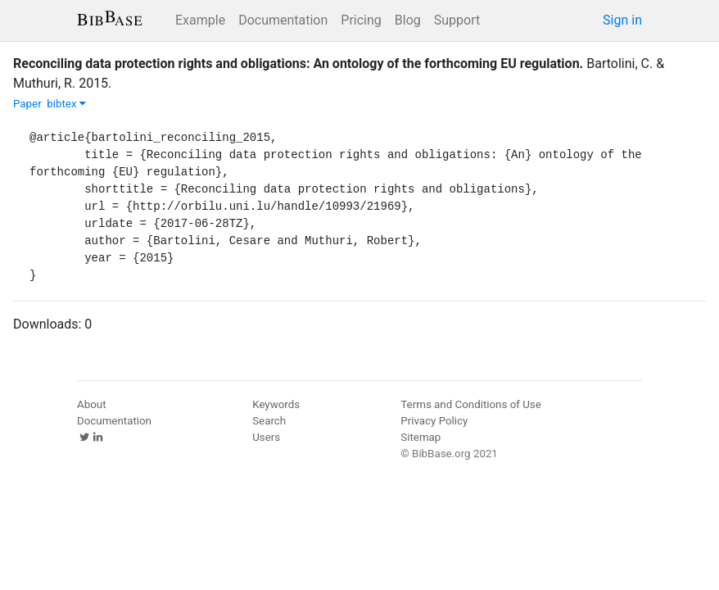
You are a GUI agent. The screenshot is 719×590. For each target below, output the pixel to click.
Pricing (361, 20)
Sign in (622, 20)
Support (457, 20)
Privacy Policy (434, 421)
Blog (408, 20)
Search (269, 421)
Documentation (283, 20)
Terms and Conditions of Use (470, 404)
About (91, 404)
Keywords (276, 404)
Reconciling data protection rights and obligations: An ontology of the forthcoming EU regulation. (298, 63)
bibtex (66, 104)
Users (266, 437)
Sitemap (420, 437)
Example (200, 20)
